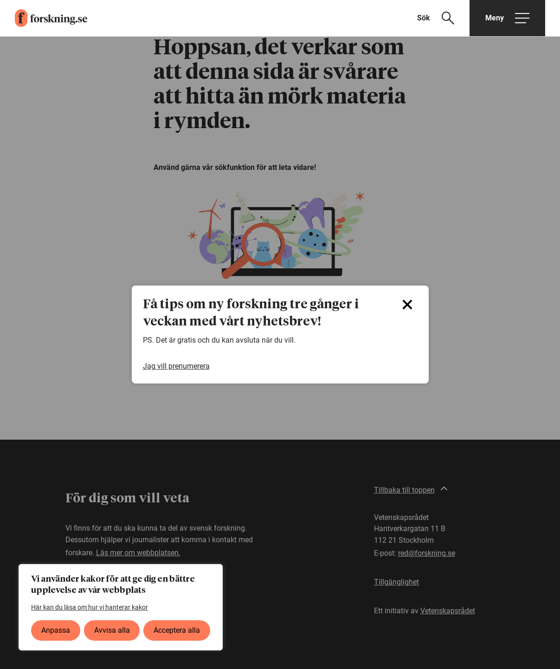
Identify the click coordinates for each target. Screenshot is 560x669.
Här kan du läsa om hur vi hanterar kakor (89, 607)
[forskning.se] (43, 18)
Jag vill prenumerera (176, 366)
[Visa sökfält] (441, 18)
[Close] (407, 304)
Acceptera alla (177, 630)
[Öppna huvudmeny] (507, 18)
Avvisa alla (112, 630)
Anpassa (55, 630)
